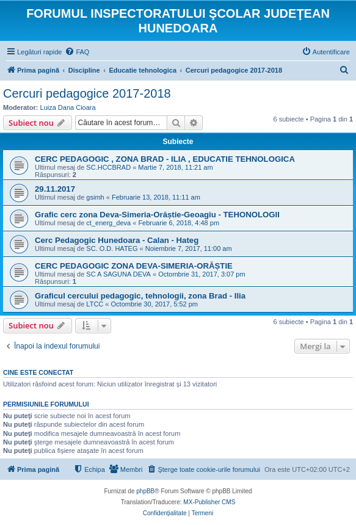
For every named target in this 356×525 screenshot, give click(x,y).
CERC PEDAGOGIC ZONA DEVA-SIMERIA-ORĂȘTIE (134, 265)
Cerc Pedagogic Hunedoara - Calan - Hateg (116, 240)
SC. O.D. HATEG (111, 248)
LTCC (94, 304)
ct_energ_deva (108, 222)
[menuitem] (77, 52)
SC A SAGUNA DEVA (118, 274)
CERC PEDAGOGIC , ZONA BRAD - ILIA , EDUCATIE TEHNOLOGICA (165, 159)
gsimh (95, 197)
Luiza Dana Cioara (68, 107)
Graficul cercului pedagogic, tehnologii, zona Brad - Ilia (140, 295)
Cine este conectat (38, 372)
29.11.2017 (55, 189)
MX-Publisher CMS (209, 502)
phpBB (145, 491)
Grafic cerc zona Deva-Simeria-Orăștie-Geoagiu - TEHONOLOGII (157, 214)
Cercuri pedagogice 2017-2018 (87, 93)
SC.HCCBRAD (108, 167)
